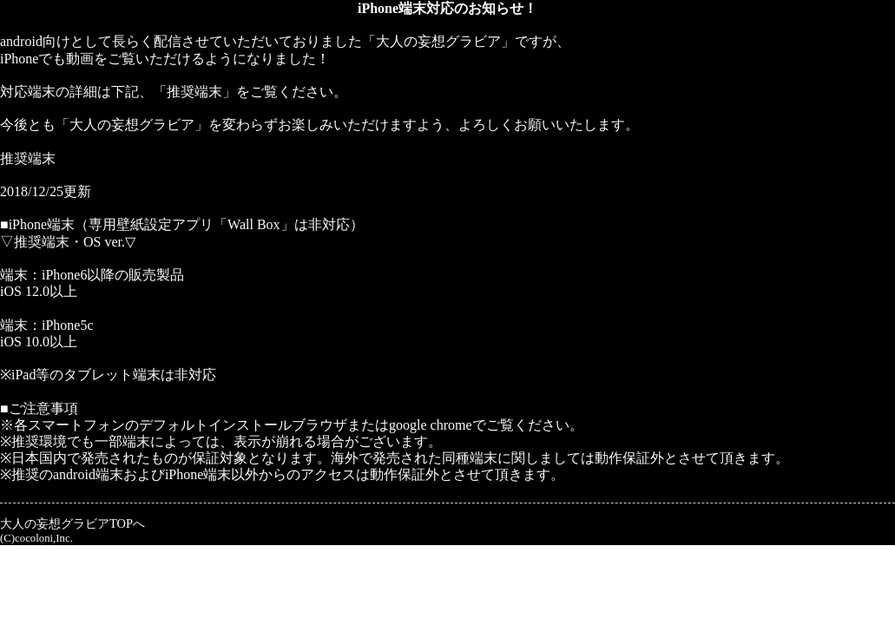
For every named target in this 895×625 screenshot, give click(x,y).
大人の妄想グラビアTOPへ (72, 523)
